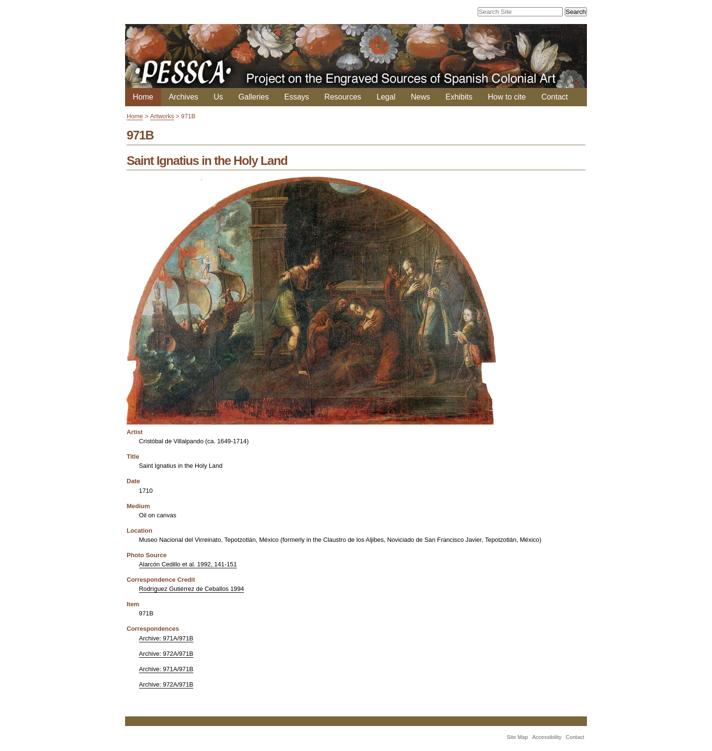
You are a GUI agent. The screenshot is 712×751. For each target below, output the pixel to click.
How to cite (507, 97)
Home (143, 97)
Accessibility (546, 737)
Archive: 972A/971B (166, 653)
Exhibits (458, 97)
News (420, 97)
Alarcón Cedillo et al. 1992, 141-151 (188, 564)
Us (218, 97)
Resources (342, 97)
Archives (183, 97)
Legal (386, 97)
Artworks (162, 116)
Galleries (254, 97)
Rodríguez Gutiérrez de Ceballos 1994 (191, 588)
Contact (554, 97)
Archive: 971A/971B (166, 638)
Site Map (517, 737)
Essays (296, 97)
